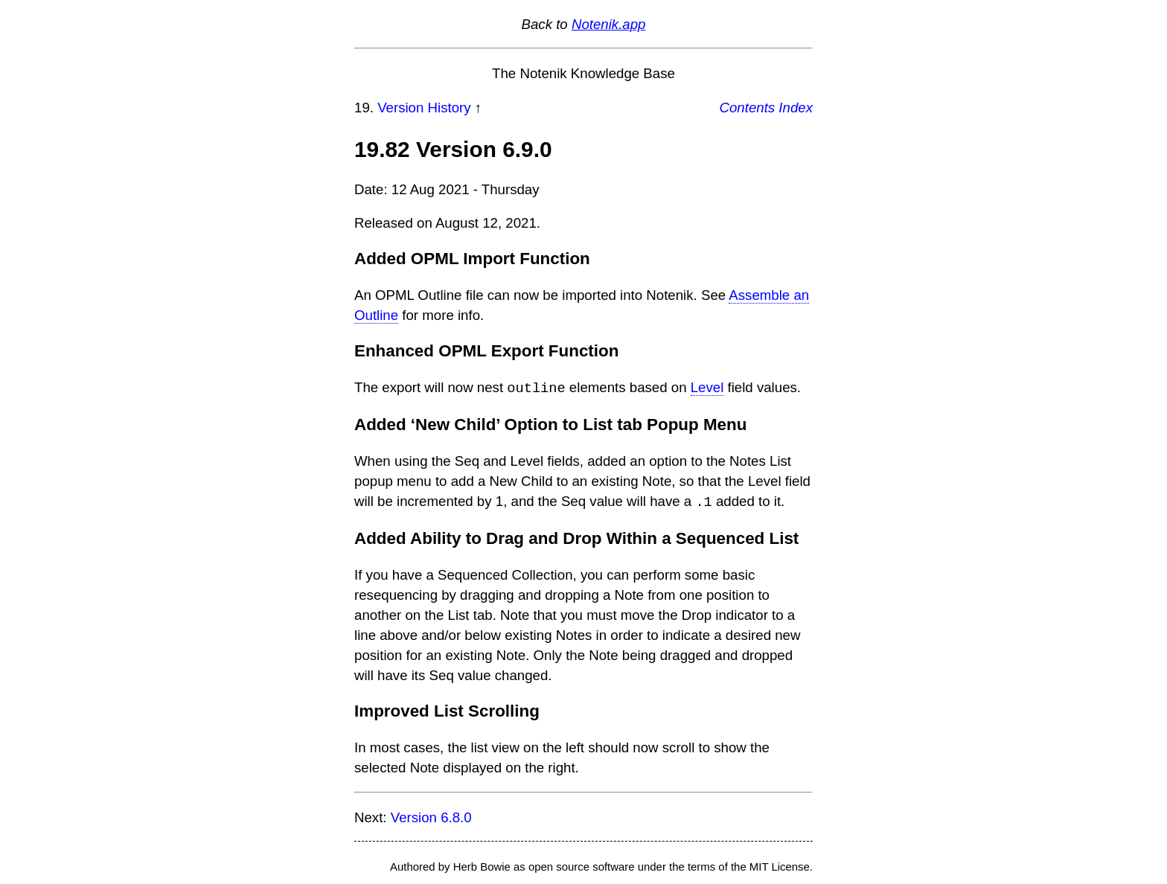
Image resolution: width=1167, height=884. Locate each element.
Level (707, 388)
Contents (748, 107)
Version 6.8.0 (431, 816)
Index (795, 107)
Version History (423, 107)
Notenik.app (609, 24)
